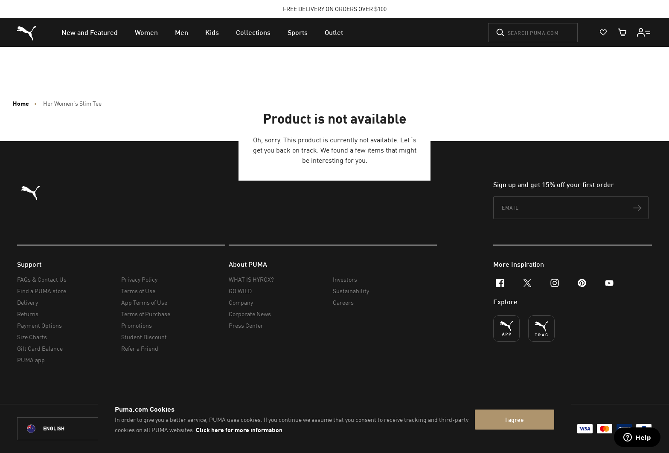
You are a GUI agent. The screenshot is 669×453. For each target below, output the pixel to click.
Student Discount (144, 336)
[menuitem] (89, 32)
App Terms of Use (144, 302)
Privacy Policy (139, 279)
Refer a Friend (139, 348)
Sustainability (351, 290)
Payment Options (39, 325)
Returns (27, 313)
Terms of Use (138, 290)
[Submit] (500, 32)
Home (21, 103)
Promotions (136, 325)
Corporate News (250, 313)
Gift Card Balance (40, 348)
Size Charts (32, 336)
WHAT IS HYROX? (251, 279)
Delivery (27, 302)
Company (241, 302)
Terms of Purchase (145, 313)
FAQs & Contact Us (42, 279)
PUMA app (31, 360)
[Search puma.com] (533, 32)
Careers (343, 302)
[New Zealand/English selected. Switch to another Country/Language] (64, 429)
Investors (345, 279)
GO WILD (240, 290)
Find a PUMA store (41, 290)
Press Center (246, 325)
